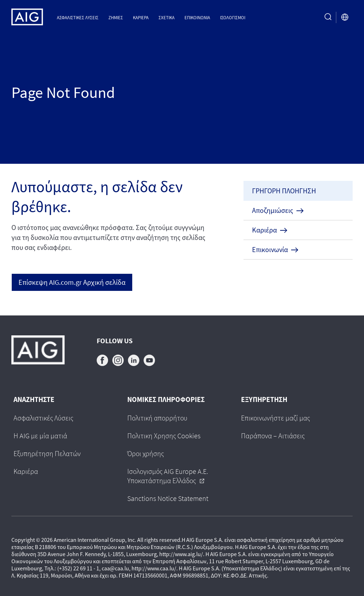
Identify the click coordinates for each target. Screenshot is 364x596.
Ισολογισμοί (232, 17)
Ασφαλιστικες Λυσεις (77, 17)
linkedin (133, 360)
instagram (118, 360)
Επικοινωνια (197, 17)
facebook (102, 360)
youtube (149, 360)
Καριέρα (141, 17)
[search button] (328, 17)
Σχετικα (167, 17)
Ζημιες (115, 17)
